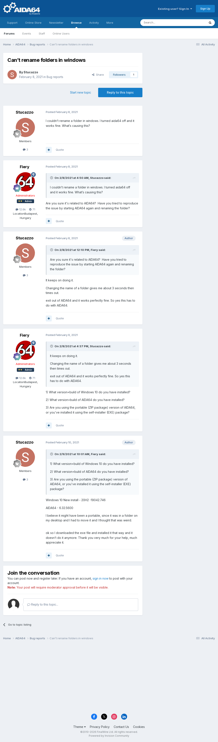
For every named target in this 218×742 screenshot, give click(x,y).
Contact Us (121, 727)
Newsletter (56, 22)
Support (12, 22)
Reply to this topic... (42, 604)
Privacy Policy (100, 727)
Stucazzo (31, 72)
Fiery (24, 167)
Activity (94, 22)
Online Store (33, 22)
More (109, 22)
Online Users (61, 33)
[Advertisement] (181, 81)
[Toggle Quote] (52, 177)
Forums (9, 33)
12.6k (21, 209)
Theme (79, 727)
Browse (76, 24)
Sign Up (205, 8)
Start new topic (80, 92)
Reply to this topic (120, 92)
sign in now (100, 578)
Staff (42, 33)
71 (32, 209)
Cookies (139, 727)
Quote (60, 149)
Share (98, 74)
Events (26, 33)
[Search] (162, 22)
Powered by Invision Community (109, 735)
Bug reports (55, 77)
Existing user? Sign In (175, 8)
